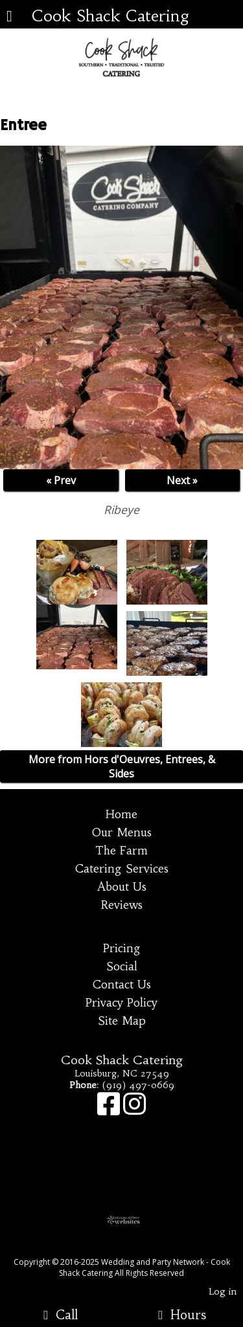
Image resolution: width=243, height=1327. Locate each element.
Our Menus (122, 832)
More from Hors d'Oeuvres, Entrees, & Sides (122, 766)
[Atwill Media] (133, 1247)
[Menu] (9, 17)
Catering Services (121, 869)
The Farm (121, 850)
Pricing (122, 948)
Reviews (122, 905)
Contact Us (122, 984)
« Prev (61, 480)
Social (121, 966)
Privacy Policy (121, 1003)
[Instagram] (134, 1110)
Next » (182, 480)
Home (121, 814)
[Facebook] (110, 1110)
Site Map (122, 1021)
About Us (121, 887)
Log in (223, 1291)
